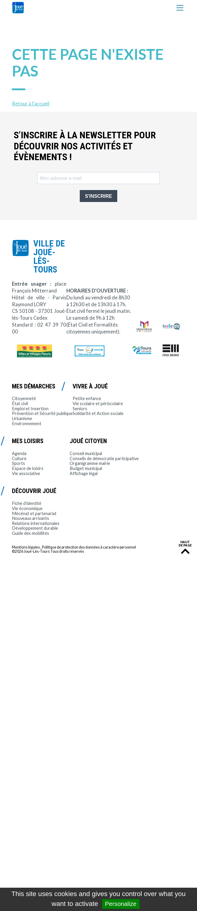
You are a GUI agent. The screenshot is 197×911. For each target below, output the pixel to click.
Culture (19, 458)
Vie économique (27, 508)
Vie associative (26, 473)
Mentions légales (26, 547)
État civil (20, 403)
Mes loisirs (27, 441)
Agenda (19, 453)
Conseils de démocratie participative (104, 458)
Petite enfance (87, 398)
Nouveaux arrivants (30, 518)
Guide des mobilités (30, 533)
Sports (18, 463)
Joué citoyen (88, 441)
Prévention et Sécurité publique (42, 413)
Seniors (80, 408)
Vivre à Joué (90, 386)
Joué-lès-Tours (18, 7)
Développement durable (35, 528)
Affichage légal (84, 473)
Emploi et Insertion (30, 408)
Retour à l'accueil (30, 104)
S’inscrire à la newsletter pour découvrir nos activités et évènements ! (85, 146)
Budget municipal (86, 468)
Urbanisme (22, 418)
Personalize (121, 904)
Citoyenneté (24, 398)
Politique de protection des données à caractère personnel (89, 547)
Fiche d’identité (26, 503)
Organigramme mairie (90, 463)
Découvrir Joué (34, 490)
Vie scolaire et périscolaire (98, 403)
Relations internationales (36, 523)
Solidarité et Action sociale (98, 413)
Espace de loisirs (27, 468)
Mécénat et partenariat (34, 513)
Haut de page (185, 544)
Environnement (26, 423)
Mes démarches (33, 386)
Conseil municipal (86, 453)
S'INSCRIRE (98, 196)
